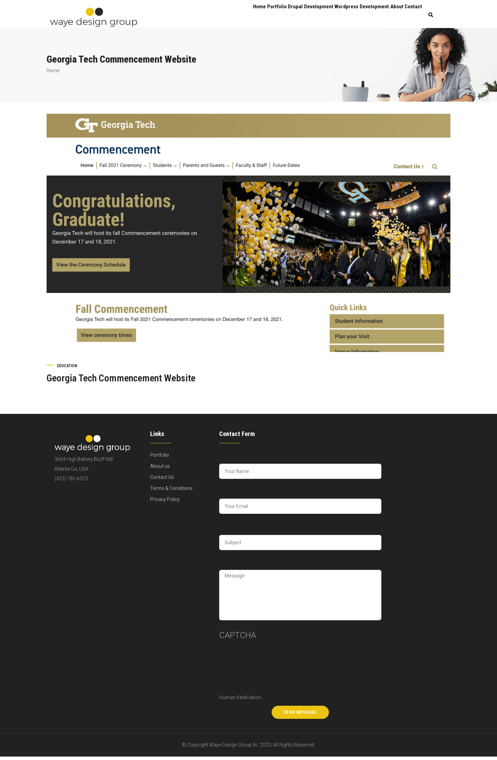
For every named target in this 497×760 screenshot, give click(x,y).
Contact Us (162, 480)
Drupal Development (300, 15)
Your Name (231, 457)
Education (67, 368)
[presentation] (247, 670)
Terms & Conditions (171, 491)
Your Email (232, 493)
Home (242, 15)
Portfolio (264, 15)
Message (229, 565)
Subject (228, 528)
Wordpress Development (353, 15)
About (391, 15)
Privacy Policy (165, 502)
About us (160, 469)
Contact (411, 15)
